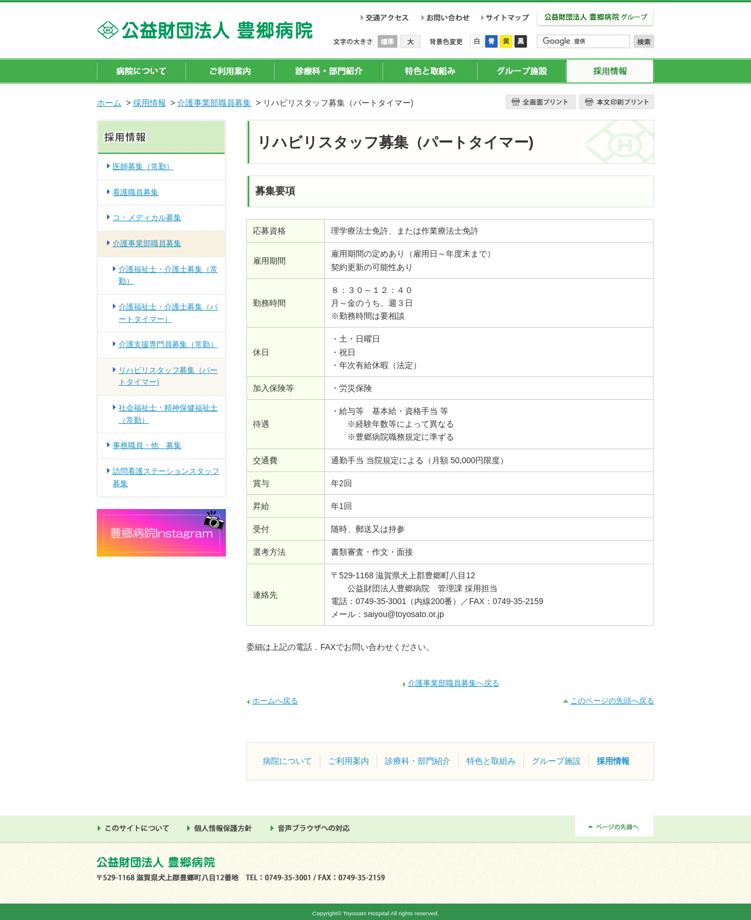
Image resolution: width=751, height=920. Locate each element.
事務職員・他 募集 (147, 445)
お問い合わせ (445, 17)
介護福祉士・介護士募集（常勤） (168, 275)
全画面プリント (541, 102)
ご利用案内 (230, 71)
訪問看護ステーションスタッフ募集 (166, 477)
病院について (141, 71)
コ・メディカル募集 (147, 217)
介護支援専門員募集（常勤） (168, 344)
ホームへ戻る (275, 700)
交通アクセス (384, 17)
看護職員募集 (135, 192)
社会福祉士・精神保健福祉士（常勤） (168, 413)
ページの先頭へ (614, 826)
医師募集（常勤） (143, 166)
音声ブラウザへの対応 (313, 828)
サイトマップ (507, 17)
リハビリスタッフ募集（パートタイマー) (168, 376)
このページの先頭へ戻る (612, 700)
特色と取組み (430, 71)
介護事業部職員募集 (214, 102)
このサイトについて (136, 828)
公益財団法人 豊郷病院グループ (595, 18)
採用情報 (610, 71)
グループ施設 (521, 71)
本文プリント (616, 102)
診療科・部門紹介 (328, 71)
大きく (410, 41)
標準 (388, 41)
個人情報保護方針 (223, 828)
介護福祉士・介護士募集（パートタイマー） (168, 312)
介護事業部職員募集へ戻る (453, 683)
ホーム (109, 102)
